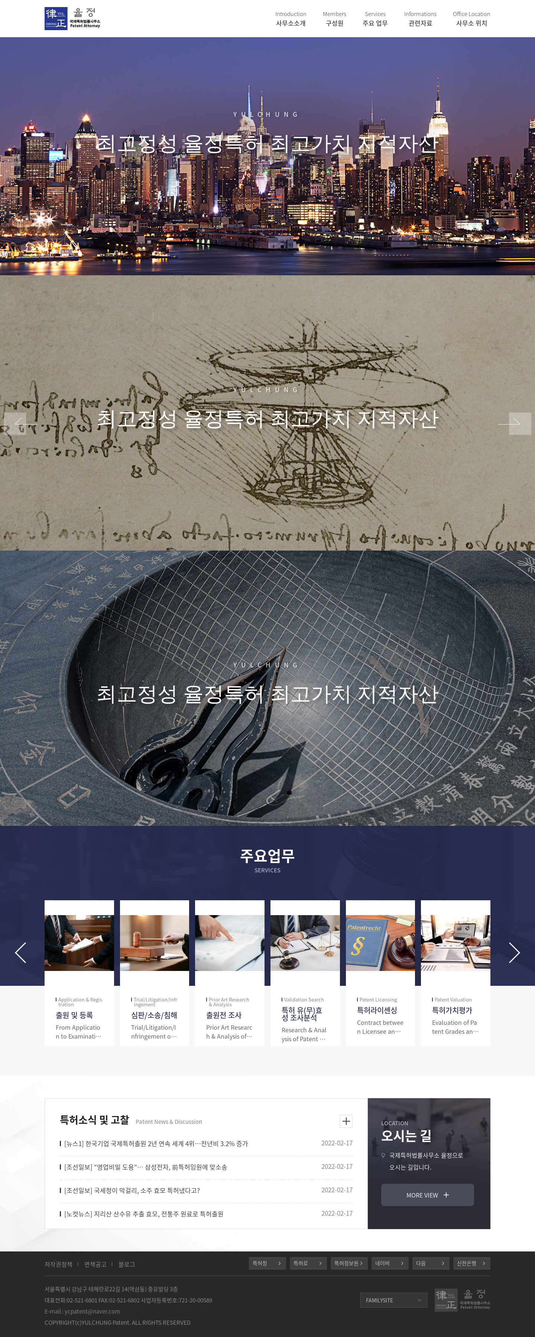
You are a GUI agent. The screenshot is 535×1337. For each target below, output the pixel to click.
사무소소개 (291, 18)
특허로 (301, 1263)
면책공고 (95, 1264)
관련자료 (420, 18)
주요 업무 (375, 18)
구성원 (334, 18)
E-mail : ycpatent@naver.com (82, 1311)
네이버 (382, 1263)
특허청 (260, 1263)
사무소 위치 (471, 18)
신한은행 (466, 1263)
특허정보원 (346, 1263)
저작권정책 (58, 1264)
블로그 (127, 1264)
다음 (421, 1263)
